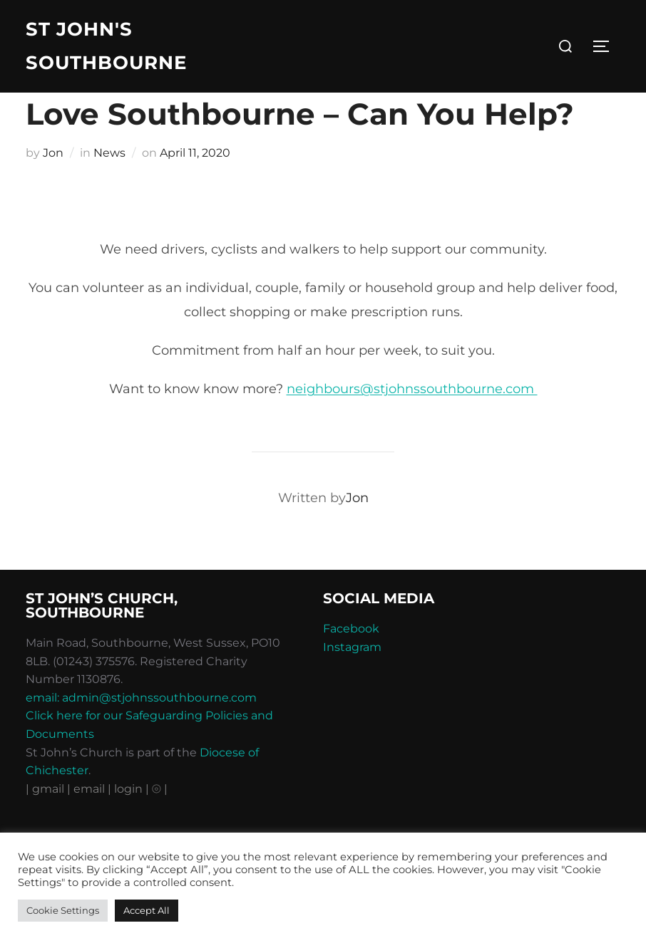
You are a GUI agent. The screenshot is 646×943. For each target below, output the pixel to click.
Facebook (351, 658)
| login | (128, 818)
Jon (53, 182)
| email (87, 818)
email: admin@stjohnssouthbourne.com (141, 727)
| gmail (46, 818)
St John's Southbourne (106, 46)
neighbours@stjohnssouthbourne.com (412, 419)
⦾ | (160, 818)
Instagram (352, 676)
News (109, 182)
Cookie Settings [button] (62, 910)
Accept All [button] (146, 910)
